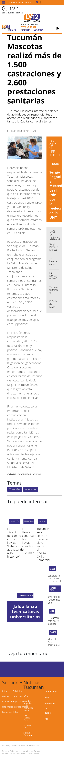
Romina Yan (27, 726)
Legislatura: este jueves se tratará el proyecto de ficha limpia (54, 581)
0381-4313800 (35, 753)
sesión (52, 569)
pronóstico (28, 521)
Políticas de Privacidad (30, 745)
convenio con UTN (25, 595)
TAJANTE (53, 632)
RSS (47, 719)
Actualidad (7, 701)
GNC (25, 695)
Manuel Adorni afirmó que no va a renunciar (54, 645)
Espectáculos (19, 701)
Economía (7, 712)
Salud (15, 712)
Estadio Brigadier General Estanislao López (28, 706)
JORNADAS (42, 521)
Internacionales (20, 706)
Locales (5, 696)
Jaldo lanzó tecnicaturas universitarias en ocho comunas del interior (25, 619)
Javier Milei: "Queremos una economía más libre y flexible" (54, 604)
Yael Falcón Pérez (26, 717)
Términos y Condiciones (11, 745)
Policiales (17, 691)
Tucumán (14, 489)
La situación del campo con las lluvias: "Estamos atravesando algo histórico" (15, 542)
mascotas (30, 489)
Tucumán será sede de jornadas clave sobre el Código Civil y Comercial (43, 544)
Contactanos (51, 691)
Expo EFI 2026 (53, 589)
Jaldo (52, 611)
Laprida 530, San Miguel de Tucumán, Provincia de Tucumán (22, 752)
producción (14, 521)
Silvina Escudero (27, 733)
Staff (47, 697)
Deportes (17, 696)
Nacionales (7, 706)
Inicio (4, 691)
